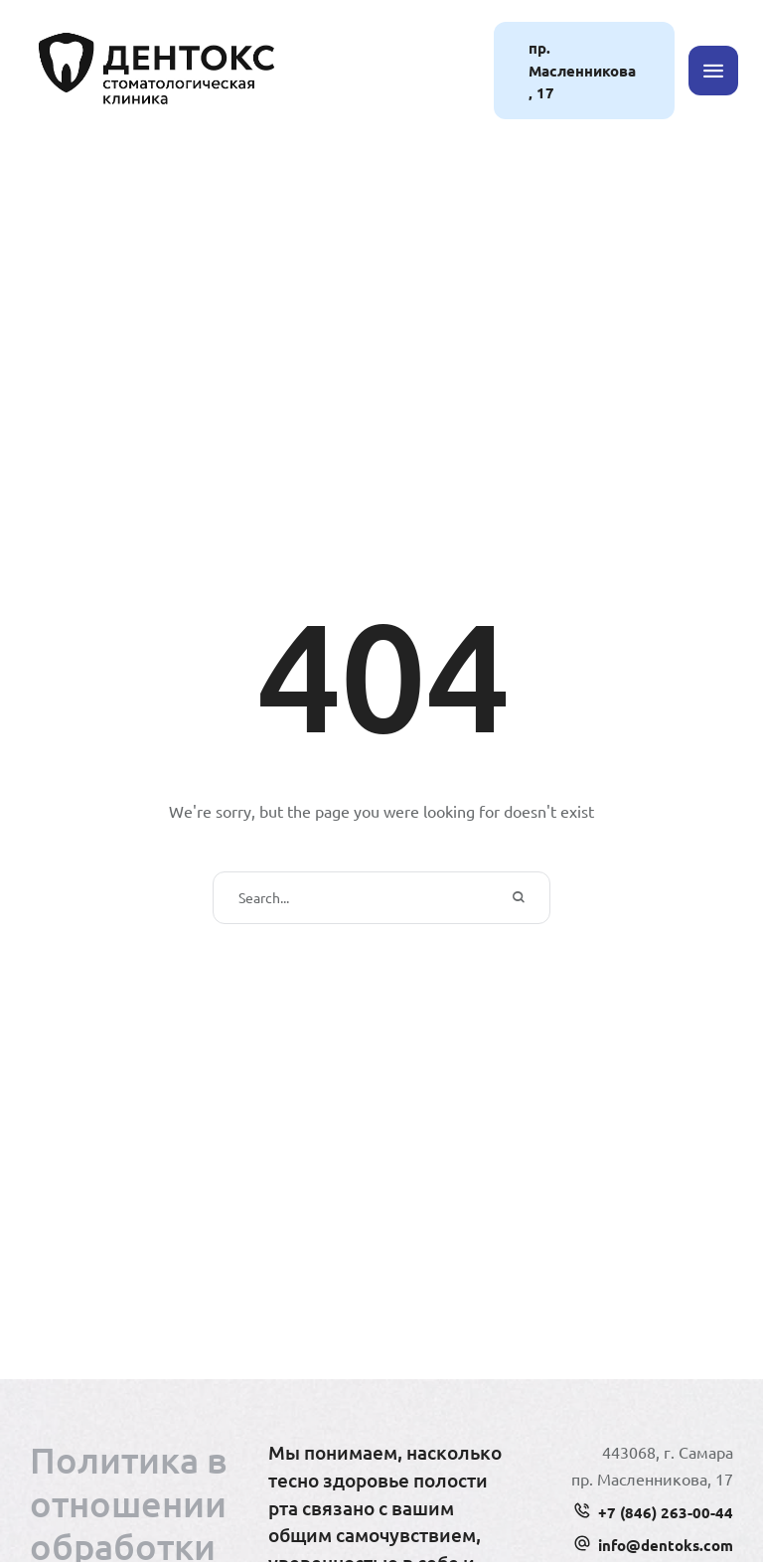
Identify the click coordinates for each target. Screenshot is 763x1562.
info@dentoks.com (665, 1545)
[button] (584, 70)
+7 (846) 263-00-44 (665, 1512)
